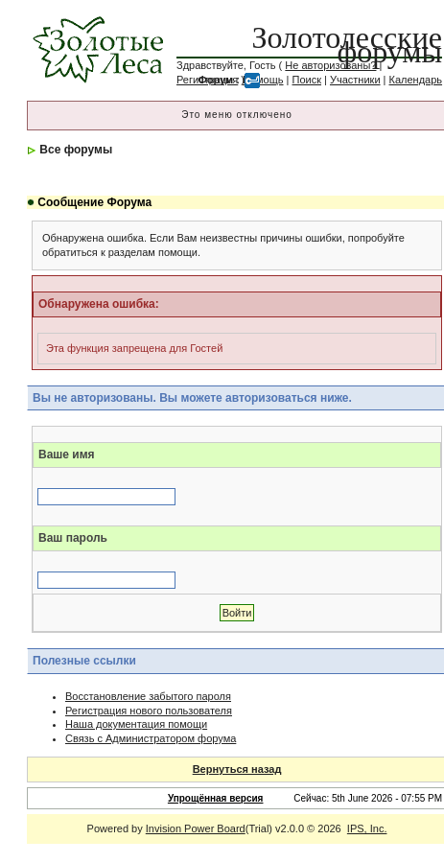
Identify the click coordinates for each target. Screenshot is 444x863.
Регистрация (207, 79)
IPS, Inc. (367, 828)
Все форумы (75, 149)
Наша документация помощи (136, 724)
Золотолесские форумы (347, 44)
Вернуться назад (237, 769)
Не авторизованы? (330, 65)
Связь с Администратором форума (150, 738)
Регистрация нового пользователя (148, 710)
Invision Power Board (195, 828)
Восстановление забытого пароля (148, 696)
